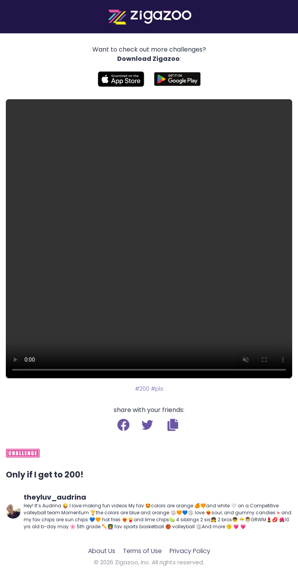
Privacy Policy (190, 550)
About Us (101, 550)
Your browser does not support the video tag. (149, 238)
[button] (173, 424)
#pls (157, 389)
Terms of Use (142, 550)
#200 (142, 389)
